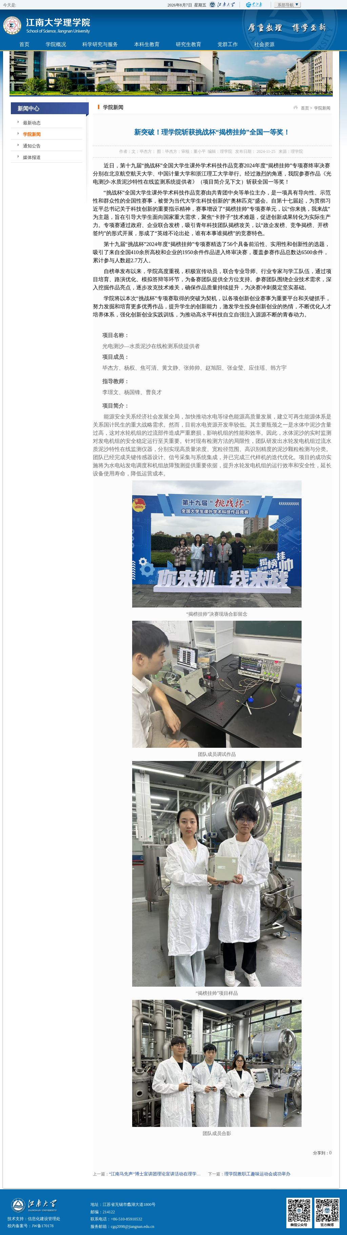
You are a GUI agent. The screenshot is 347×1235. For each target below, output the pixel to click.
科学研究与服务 (100, 44)
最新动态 (32, 122)
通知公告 (32, 145)
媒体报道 (32, 157)
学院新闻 (32, 134)
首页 (24, 44)
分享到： (321, 1153)
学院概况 (56, 44)
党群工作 (228, 44)
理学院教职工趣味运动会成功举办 (257, 1173)
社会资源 (264, 44)
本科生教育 (147, 44)
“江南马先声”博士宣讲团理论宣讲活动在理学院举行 (159, 1173)
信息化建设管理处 (44, 1218)
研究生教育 (188, 44)
